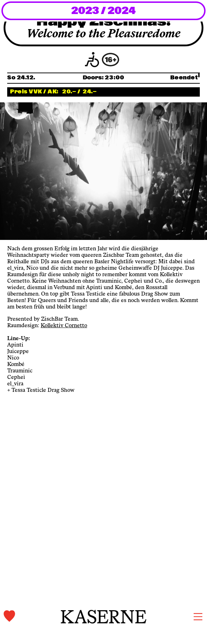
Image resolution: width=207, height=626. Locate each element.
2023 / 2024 (103, 11)
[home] (104, 616)
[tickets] (32, 616)
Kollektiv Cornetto (64, 326)
